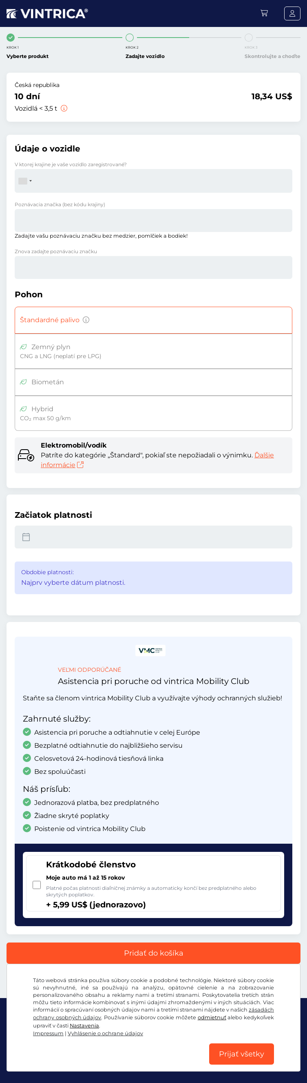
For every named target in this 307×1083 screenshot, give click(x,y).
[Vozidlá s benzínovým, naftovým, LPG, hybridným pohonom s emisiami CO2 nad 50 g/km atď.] (84, 320)
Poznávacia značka (60, 204)
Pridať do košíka (153, 953)
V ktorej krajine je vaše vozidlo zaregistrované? (71, 164)
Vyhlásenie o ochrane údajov (105, 1033)
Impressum (48, 1033)
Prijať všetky (241, 1054)
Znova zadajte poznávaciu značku (56, 251)
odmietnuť (212, 1017)
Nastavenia (84, 1026)
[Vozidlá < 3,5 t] (63, 108)
